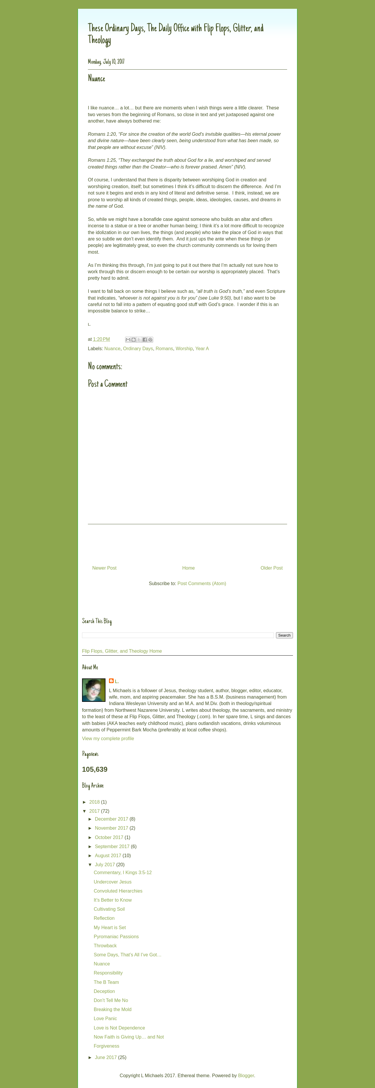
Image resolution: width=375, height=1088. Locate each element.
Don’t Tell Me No (111, 1000)
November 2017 (112, 828)
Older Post (271, 568)
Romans (164, 348)
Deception (104, 991)
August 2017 (108, 855)
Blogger (246, 1075)
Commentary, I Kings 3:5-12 (123, 872)
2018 (95, 802)
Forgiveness (106, 1046)
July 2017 (105, 864)
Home (188, 568)
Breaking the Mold (113, 1009)
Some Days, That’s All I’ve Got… (128, 954)
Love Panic (105, 1018)
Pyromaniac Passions (116, 936)
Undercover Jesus (113, 881)
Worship (184, 348)
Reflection (104, 918)
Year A (202, 348)
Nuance (112, 348)
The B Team (106, 982)
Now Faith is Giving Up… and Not (129, 1036)
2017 (95, 811)
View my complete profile (108, 738)
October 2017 (110, 837)
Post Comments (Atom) (202, 583)
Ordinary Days (138, 348)
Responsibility (108, 972)
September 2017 (113, 846)
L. (117, 681)
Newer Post (104, 568)
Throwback (105, 945)
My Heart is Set (110, 927)
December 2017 (112, 819)
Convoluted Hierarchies (118, 890)
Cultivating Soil (109, 909)
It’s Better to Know (113, 900)
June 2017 (106, 1057)
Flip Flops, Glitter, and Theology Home (122, 651)
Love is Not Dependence (119, 1027)
